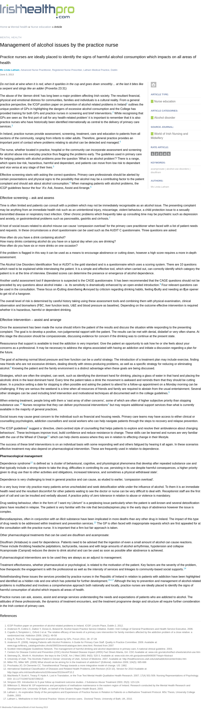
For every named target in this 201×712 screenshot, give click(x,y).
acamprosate (158, 168)
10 (21, 404)
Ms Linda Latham (9, 70)
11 (48, 436)
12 (31, 462)
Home (4, 26)
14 (185, 568)
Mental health (19, 26)
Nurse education (41, 26)
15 (109, 580)
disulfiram (156, 172)
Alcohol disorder (164, 117)
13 (95, 522)
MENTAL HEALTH (11, 37)
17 (112, 580)
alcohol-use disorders (177, 168)
